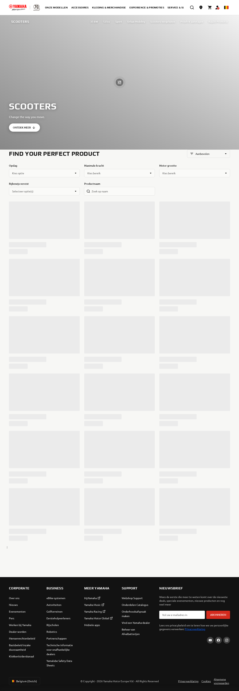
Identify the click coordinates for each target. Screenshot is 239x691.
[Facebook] (218, 640)
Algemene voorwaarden (221, 681)
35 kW (94, 21)
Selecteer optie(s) (22, 191)
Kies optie (18, 173)
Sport (118, 21)
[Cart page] (210, 7)
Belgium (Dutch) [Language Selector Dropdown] (24, 681)
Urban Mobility (136, 21)
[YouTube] (210, 640)
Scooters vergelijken (162, 21)
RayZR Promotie (218, 21)
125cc (106, 21)
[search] (192, 7)
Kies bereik (93, 173)
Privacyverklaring (195, 629)
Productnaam (92, 183)
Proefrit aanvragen (191, 21)
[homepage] (18, 7)
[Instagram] (226, 640)
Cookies (206, 681)
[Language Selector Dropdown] (226, 7)
